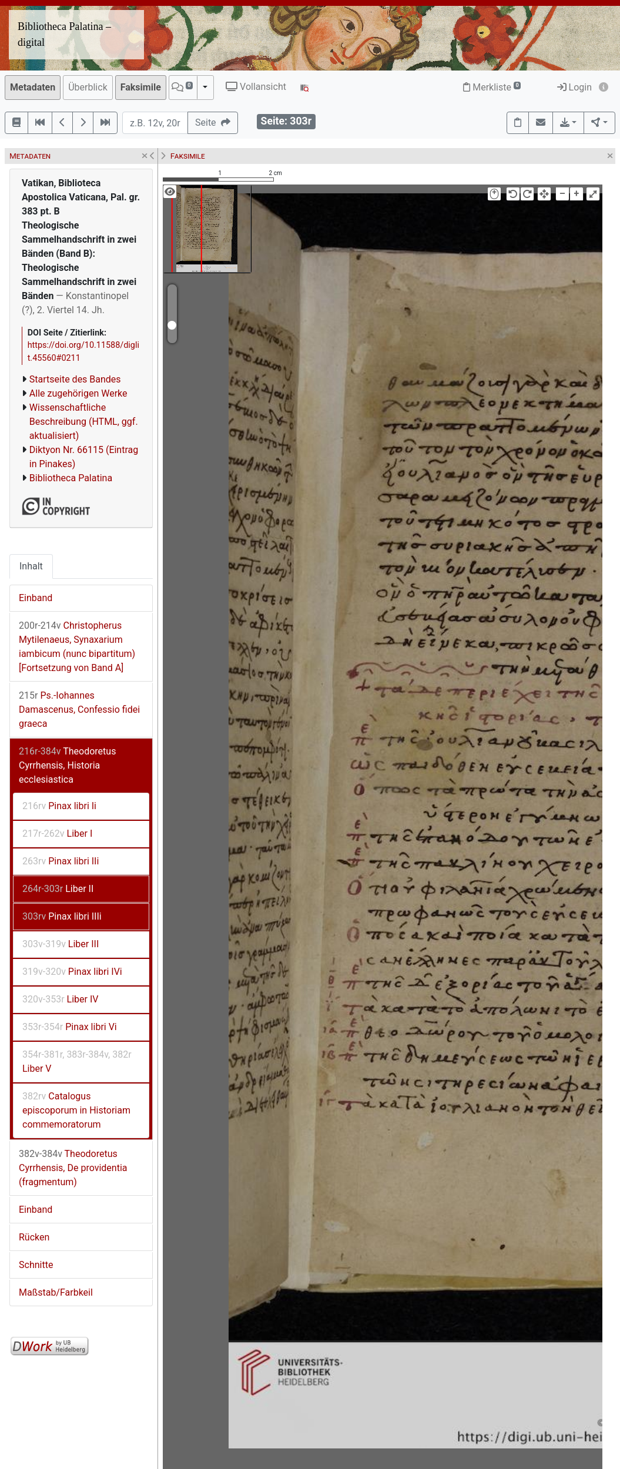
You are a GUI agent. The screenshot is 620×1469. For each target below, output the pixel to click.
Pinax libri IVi (72, 971)
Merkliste (492, 87)
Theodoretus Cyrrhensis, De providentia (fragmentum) (73, 1168)
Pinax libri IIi (60, 861)
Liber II (57, 888)
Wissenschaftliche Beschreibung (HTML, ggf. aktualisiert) (83, 421)
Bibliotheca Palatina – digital (64, 34)
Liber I (57, 833)
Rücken (34, 1237)
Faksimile (140, 87)
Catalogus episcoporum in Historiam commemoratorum (76, 1110)
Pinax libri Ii (59, 805)
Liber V (77, 1061)
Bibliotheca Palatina (70, 478)
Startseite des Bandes (75, 379)
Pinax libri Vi (69, 1026)
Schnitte (36, 1264)
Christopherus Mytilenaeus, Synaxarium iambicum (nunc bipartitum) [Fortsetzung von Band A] (77, 646)
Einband (35, 597)
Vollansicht (256, 86)
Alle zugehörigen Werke (78, 393)
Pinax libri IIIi (62, 916)
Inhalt (31, 566)
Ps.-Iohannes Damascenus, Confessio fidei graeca (79, 709)
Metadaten (32, 87)
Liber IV (60, 999)
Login (574, 87)
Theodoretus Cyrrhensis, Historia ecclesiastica (67, 765)
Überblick (88, 87)
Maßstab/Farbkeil (56, 1292)
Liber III (60, 944)
